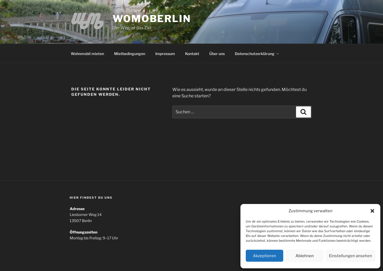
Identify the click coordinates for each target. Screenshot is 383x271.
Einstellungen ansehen (350, 255)
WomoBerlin (152, 18)
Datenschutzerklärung (257, 53)
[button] (372, 211)
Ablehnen (304, 255)
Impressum (165, 53)
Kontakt (192, 53)
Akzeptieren (264, 255)
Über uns (217, 53)
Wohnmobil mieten (87, 53)
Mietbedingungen (129, 53)
